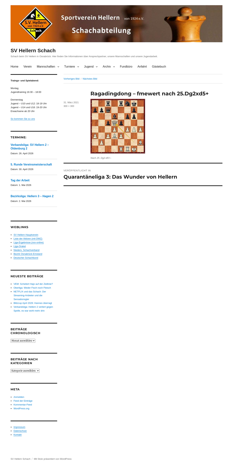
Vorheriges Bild (71, 78)
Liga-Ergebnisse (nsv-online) (28, 242)
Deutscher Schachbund (25, 257)
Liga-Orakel (19, 246)
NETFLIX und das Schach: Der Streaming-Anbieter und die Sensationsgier (29, 295)
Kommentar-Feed (22, 404)
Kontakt (17, 434)
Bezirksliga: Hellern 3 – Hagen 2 (32, 196)
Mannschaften (46, 66)
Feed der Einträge (22, 400)
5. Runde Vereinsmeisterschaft (31, 164)
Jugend (89, 66)
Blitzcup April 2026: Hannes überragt (32, 303)
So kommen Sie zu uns (23, 118)
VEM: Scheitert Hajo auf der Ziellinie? (33, 284)
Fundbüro (126, 66)
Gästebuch (159, 66)
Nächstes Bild (90, 78)
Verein (27, 66)
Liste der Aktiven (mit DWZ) (27, 238)
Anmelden (18, 397)
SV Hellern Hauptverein (25, 234)
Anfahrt (142, 66)
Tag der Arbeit (20, 180)
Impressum (19, 427)
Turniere (69, 66)
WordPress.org (21, 408)
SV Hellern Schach (33, 50)
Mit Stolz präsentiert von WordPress (53, 459)
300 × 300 (69, 106)
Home (14, 66)
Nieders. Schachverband (26, 250)
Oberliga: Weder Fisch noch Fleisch (32, 287)
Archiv (107, 66)
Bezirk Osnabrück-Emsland (27, 254)
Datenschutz (20, 430)
